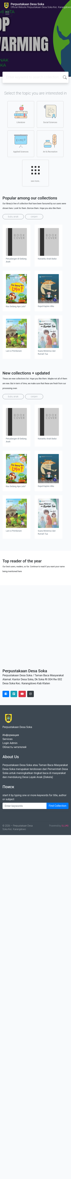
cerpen (34, 216)
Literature (21, 114)
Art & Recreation (50, 143)
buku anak (13, 216)
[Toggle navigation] (7, 13)
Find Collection (57, 805)
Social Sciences (50, 114)
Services (7, 739)
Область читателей (14, 747)
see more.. (35, 173)
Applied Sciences (20, 143)
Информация (10, 735)
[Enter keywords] (24, 806)
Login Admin (10, 743)
